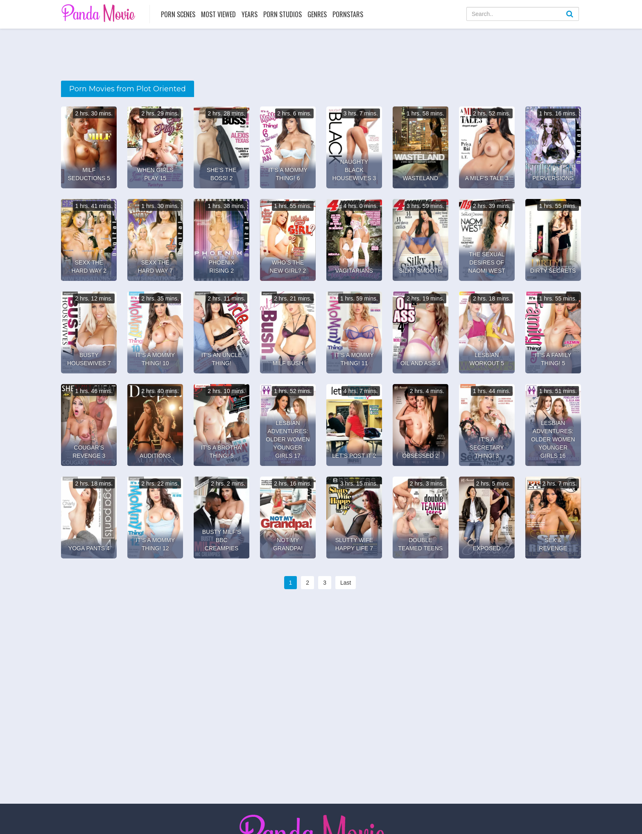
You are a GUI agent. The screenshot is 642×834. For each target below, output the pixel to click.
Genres (317, 14)
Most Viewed (218, 14)
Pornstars (347, 14)
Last (345, 582)
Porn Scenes (178, 14)
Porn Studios (282, 14)
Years (250, 14)
